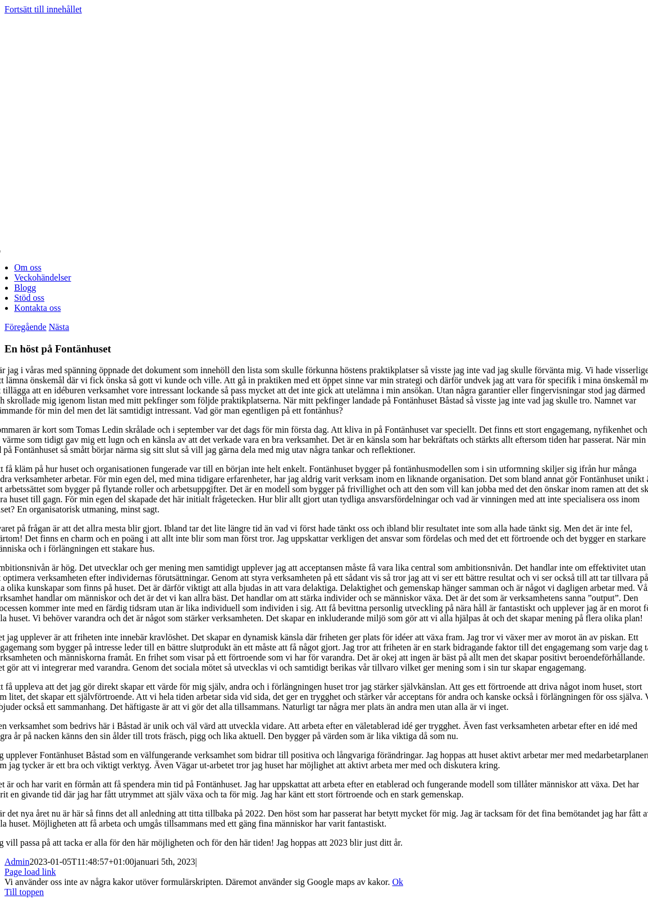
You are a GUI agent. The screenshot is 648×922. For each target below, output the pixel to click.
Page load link (30, 872)
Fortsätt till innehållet (43, 9)
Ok (397, 882)
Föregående (25, 327)
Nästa (59, 327)
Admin (16, 861)
